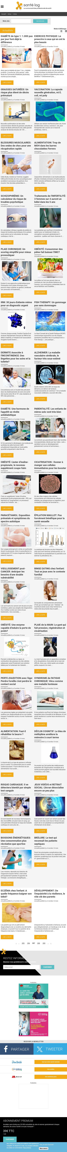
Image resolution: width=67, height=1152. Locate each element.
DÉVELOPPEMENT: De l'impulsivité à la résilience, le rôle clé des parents (49, 893)
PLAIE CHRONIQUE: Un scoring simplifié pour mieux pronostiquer (16, 252)
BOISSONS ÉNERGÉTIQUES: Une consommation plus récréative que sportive (16, 840)
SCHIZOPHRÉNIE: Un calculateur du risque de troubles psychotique (13, 199)
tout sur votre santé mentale (51, 1062)
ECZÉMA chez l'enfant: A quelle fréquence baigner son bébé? (16, 893)
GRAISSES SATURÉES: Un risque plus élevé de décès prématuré (15, 92)
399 (44, 943)
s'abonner (10, 1139)
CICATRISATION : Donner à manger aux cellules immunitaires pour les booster (50, 465)
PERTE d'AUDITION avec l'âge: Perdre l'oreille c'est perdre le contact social (17, 681)
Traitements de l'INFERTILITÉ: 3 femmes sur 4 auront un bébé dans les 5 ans (50, 199)
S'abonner (47, 967)
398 (38, 943)
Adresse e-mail (8, 964)
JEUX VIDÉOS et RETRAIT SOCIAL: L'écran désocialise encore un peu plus (49, 787)
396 (28, 943)
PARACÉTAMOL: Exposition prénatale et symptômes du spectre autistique (15, 518)
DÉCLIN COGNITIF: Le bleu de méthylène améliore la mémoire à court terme (50, 734)
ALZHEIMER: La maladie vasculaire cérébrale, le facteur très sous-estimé (47, 355)
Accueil (3, 14)
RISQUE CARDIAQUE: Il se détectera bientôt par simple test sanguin (16, 787)
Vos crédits (50, 1069)
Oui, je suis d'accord (46, 1145)
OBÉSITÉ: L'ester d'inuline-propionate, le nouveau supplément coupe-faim (14, 465)
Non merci (43, 1148)
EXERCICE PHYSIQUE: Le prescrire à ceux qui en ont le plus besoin (49, 39)
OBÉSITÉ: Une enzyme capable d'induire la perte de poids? (16, 627)
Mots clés (6, 21)
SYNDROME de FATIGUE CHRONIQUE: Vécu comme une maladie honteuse (48, 681)
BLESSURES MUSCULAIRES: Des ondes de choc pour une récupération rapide (16, 145)
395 (23, 943)
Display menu (2, 6)
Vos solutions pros (50, 1077)
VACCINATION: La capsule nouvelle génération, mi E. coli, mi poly (48, 92)
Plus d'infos (27, 1148)
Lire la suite (7, 82)
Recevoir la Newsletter (33, 1041)
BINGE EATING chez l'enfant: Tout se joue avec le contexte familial (49, 571)
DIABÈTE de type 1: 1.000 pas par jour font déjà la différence (17, 39)
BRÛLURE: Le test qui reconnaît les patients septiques (45, 840)
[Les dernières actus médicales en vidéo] (33, 1108)
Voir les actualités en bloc (66, 31)
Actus (9, 14)
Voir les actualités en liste (61, 31)
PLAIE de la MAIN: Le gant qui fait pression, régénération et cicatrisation (50, 627)
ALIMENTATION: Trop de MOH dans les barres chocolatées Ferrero (47, 145)
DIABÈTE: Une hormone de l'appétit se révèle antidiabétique (15, 411)
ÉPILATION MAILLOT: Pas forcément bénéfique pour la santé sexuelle (49, 518)
